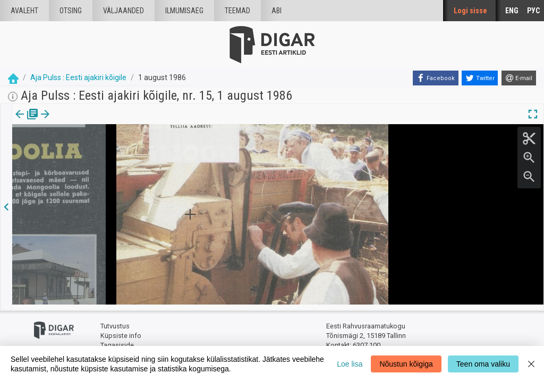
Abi (276, 10)
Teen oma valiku (483, 364)
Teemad (237, 10)
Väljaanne (27, 121)
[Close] (531, 364)
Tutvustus (115, 321)
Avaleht (24, 10)
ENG (511, 10)
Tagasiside (117, 340)
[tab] (27, 122)
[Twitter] (480, 78)
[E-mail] (519, 78)
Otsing (71, 10)
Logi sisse (470, 10)
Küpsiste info (120, 330)
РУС (533, 10)
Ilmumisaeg (184, 10)
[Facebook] (435, 78)
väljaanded (123, 10)
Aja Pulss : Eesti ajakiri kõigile (78, 77)
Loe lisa (349, 364)
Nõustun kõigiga (405, 364)
